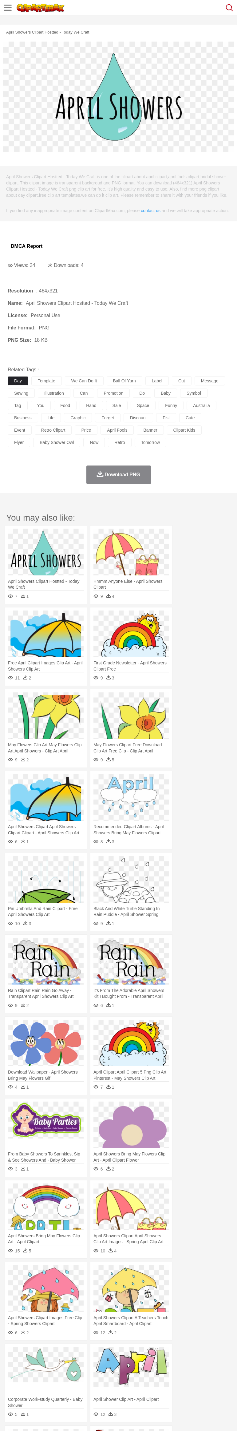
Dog (119, 1364)
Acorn (30, 1354)
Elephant (160, 1364)
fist (166, 417)
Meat (121, 1391)
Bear (40, 1364)
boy (215, 1373)
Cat (80, 1364)
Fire (119, 1354)
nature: (13, 1354)
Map (174, 1382)
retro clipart (53, 430)
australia (201, 405)
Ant (29, 1364)
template (46, 380)
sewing (21, 393)
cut (181, 380)
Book (65, 1382)
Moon (197, 1354)
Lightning (180, 1354)
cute (190, 417)
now (94, 442)
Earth (107, 1354)
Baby (43, 1373)
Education (136, 1382)
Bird (51, 1364)
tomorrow (150, 442)
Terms (28, 1418)
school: (14, 1382)
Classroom (82, 1382)
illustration (54, 393)
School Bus (157, 1382)
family (70, 1373)
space (143, 405)
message (210, 380)
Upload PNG (114, 1418)
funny (171, 405)
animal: (14, 1363)
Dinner (211, 1391)
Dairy (46, 1391)
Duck (131, 1364)
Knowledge (192, 1382)
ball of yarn (124, 380)
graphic (77, 417)
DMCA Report (26, 246)
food (65, 405)
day (18, 380)
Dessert (61, 1391)
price (86, 430)
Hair (194, 1373)
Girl (205, 1373)
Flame (132, 1354)
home (182, 1373)
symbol (194, 393)
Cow (108, 1364)
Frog (187, 1364)
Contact (72, 1418)
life (51, 417)
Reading (102, 1382)
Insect (223, 1364)
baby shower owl (57, 442)
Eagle (144, 1364)
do (142, 393)
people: (14, 1372)
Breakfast (30, 1391)
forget (107, 417)
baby (166, 393)
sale (117, 405)
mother (85, 1373)
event (19, 430)
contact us (150, 210)
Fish (175, 1364)
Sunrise (212, 1354)
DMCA (91, 1418)
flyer (19, 442)
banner (150, 430)
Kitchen (195, 1391)
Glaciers (148, 1354)
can (84, 393)
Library (210, 1382)
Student (32, 1382)
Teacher (50, 1382)
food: (12, 1391)
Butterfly (66, 1364)
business (23, 417)
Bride (56, 1373)
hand (91, 405)
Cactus (78, 1354)
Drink (76, 1391)
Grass (164, 1354)
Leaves (62, 1354)
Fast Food (93, 1391)
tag (17, 405)
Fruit (109, 1391)
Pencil (118, 1382)
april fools (117, 430)
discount (138, 417)
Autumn (45, 1354)
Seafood (157, 1391)
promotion (113, 393)
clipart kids (184, 430)
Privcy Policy (50, 1418)
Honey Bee (204, 1364)
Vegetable (176, 1391)
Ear (140, 1373)
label (157, 380)
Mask (30, 1373)
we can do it (84, 380)
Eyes (151, 1373)
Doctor (127, 1373)
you (41, 405)
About (12, 1418)
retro (119, 442)
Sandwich (138, 1391)
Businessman (107, 1373)
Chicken (93, 1364)
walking (166, 1373)
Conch (93, 1354)
